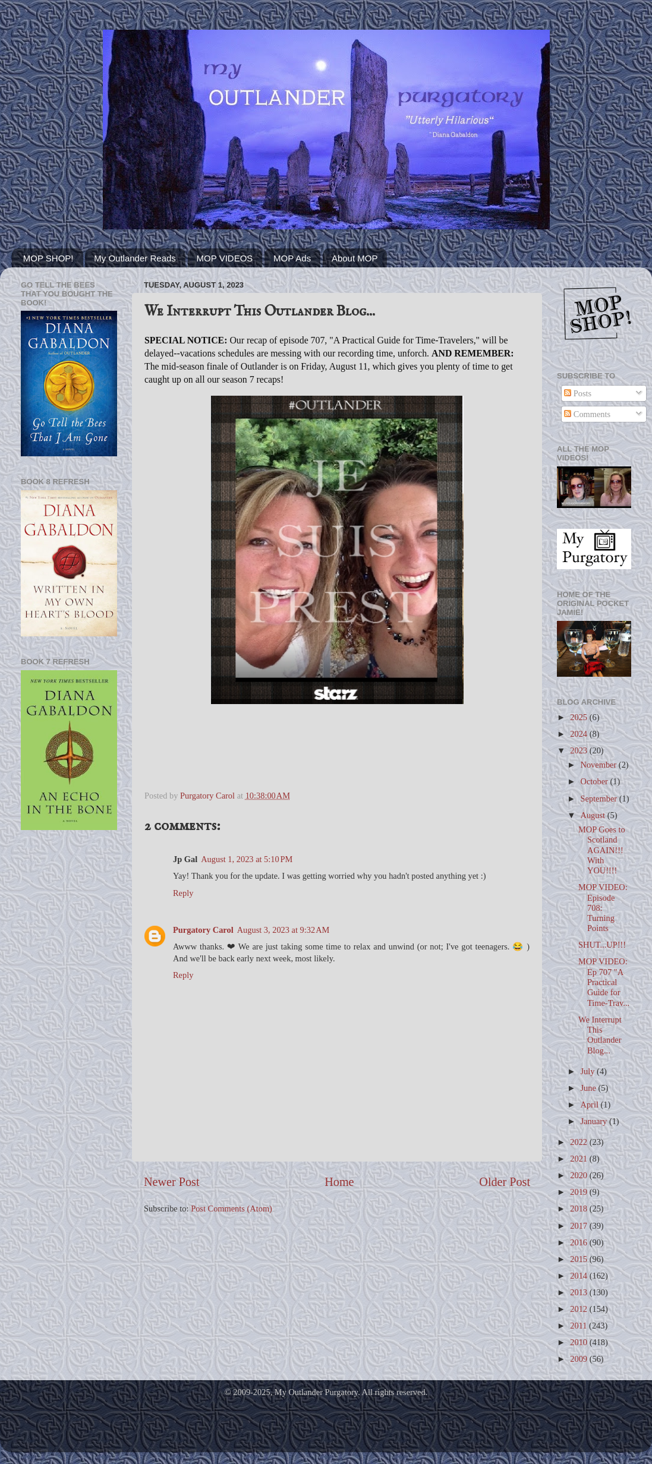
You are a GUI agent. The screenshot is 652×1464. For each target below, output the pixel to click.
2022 (579, 1142)
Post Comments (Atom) (231, 1208)
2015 (579, 1259)
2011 (579, 1325)
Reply (183, 893)
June (590, 1088)
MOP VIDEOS (225, 258)
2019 (579, 1192)
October (595, 781)
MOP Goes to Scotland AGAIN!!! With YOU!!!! (601, 850)
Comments (587, 414)
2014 (579, 1275)
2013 (579, 1292)
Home (339, 1181)
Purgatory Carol (203, 930)
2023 (579, 750)
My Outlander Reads (135, 258)
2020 (579, 1175)
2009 (579, 1359)
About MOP (355, 258)
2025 (579, 717)
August (594, 815)
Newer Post (172, 1181)
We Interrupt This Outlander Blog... (600, 1035)
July (589, 1071)
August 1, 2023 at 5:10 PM (246, 859)
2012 (579, 1309)
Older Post (504, 1181)
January (595, 1121)
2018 (579, 1208)
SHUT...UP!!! (602, 944)
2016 (579, 1242)
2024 (579, 734)
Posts (577, 393)
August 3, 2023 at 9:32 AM (283, 930)
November (600, 764)
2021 (579, 1158)
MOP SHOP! (48, 258)
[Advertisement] (69, 888)
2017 (579, 1225)
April (591, 1104)
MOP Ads (292, 258)
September (600, 798)
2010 (579, 1342)
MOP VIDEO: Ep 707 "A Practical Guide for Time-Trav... (603, 982)
